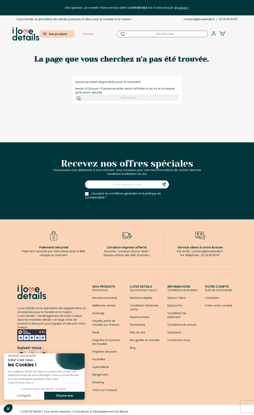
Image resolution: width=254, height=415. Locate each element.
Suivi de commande (218, 290)
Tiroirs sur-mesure (104, 390)
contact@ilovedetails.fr (199, 19)
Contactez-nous (178, 340)
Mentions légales (141, 298)
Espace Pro (174, 305)
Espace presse (139, 317)
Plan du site (137, 332)
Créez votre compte (218, 305)
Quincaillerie (100, 367)
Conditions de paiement (176, 315)
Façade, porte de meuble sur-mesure (105, 323)
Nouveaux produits (104, 298)
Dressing (98, 382)
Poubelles (98, 359)
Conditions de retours (181, 325)
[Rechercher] (162, 34)
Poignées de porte (104, 352)
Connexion (212, 298)
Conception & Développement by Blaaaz (100, 411)
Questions (174, 332)
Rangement (100, 375)
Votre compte (217, 286)
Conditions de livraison (182, 290)
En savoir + (182, 8)
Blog (132, 348)
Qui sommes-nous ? (144, 290)
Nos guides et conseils (145, 340)
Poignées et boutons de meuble (106, 342)
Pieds (95, 332)
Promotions (100, 290)
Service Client (176, 298)
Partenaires (137, 325)
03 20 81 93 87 (228, 19)
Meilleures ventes (104, 305)
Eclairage (98, 313)
